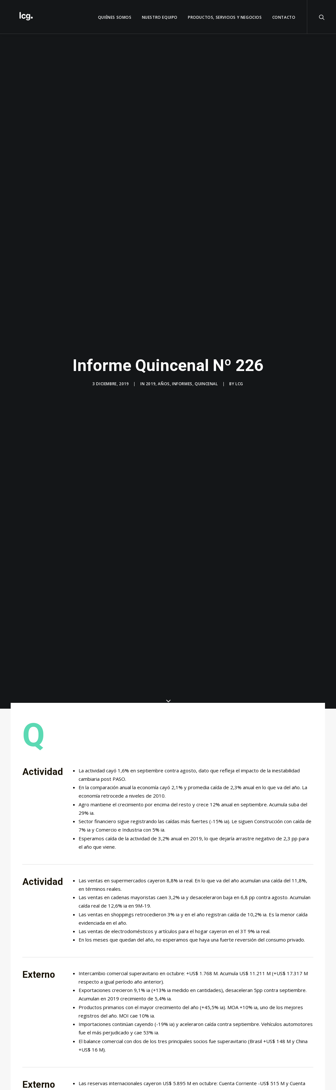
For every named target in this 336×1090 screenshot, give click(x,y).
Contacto (284, 17)
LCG (239, 384)
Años (163, 384)
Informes (182, 384)
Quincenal (206, 384)
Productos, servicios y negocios (225, 17)
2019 (151, 384)
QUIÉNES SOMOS (115, 17)
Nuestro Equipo (160, 17)
